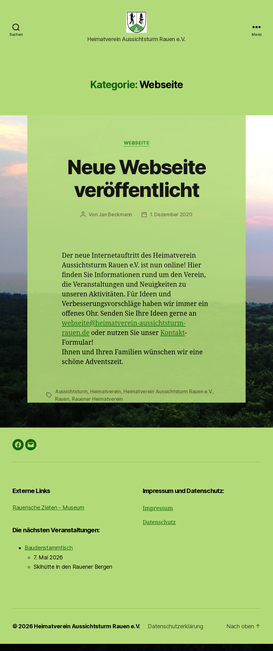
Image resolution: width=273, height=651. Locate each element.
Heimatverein (105, 398)
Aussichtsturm (71, 398)
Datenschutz (159, 529)
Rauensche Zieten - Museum (48, 514)
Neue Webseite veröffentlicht (136, 185)
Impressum (158, 515)
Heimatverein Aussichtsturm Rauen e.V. (167, 398)
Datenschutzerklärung (175, 633)
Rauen (62, 406)
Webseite (136, 150)
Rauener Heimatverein (97, 406)
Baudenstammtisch (49, 555)
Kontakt (172, 340)
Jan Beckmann (115, 221)
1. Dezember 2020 (171, 221)
